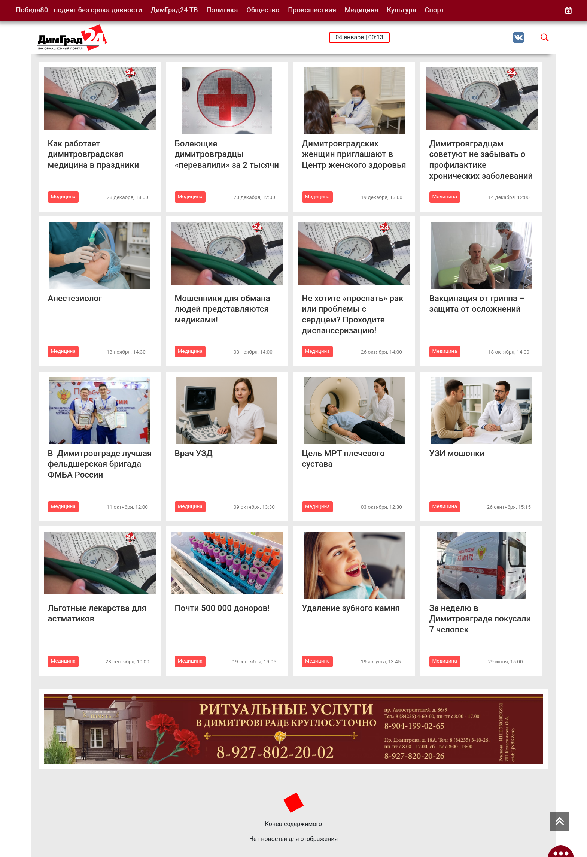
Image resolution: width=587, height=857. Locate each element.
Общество (262, 10)
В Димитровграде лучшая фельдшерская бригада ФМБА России (100, 464)
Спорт (434, 10)
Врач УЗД (194, 453)
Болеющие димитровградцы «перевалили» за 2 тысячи (227, 154)
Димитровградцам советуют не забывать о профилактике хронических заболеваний (481, 160)
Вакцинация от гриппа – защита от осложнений (477, 303)
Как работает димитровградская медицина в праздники (93, 154)
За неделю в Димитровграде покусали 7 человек (480, 619)
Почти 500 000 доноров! (222, 608)
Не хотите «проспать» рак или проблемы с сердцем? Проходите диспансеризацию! (353, 314)
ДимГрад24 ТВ (174, 10)
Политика (222, 10)
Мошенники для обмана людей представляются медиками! (222, 309)
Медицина (361, 10)
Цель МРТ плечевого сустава (343, 458)
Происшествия (312, 10)
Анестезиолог (75, 298)
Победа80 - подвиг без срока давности (79, 10)
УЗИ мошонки (457, 453)
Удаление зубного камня (351, 608)
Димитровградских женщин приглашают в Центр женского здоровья (354, 154)
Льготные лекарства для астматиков (97, 613)
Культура (401, 10)
